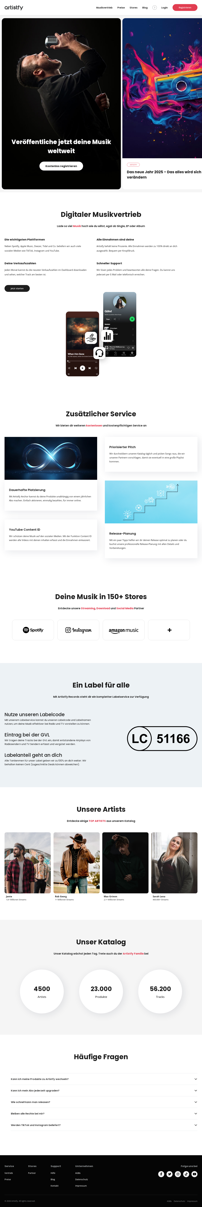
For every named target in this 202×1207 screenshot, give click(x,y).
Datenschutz (81, 1179)
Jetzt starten (17, 288)
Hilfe (53, 1173)
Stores (133, 7)
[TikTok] (186, 1174)
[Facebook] (161, 1174)
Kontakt (54, 1185)
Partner (32, 1173)
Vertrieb (9, 1173)
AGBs (78, 1173)
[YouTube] (194, 1174)
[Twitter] (169, 1174)
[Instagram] (178, 1174)
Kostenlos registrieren (61, 166)
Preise (121, 7)
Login (164, 7)
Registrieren (185, 7)
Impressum (81, 1185)
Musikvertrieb (104, 7)
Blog (145, 7)
